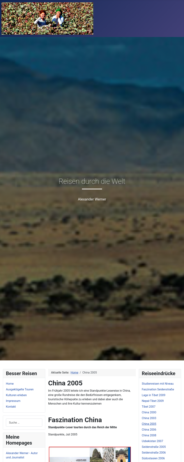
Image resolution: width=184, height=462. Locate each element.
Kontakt (11, 406)
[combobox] (24, 423)
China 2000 (149, 412)
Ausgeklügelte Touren (20, 389)
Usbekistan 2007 (152, 441)
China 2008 (149, 435)
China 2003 (149, 418)
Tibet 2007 (148, 406)
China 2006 (149, 429)
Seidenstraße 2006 (154, 452)
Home (10, 383)
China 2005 (149, 424)
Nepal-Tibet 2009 (153, 401)
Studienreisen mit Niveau (158, 383)
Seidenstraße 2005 (154, 447)
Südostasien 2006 (153, 458)
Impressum (13, 401)
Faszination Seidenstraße (158, 389)
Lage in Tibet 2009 (153, 395)
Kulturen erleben (16, 395)
